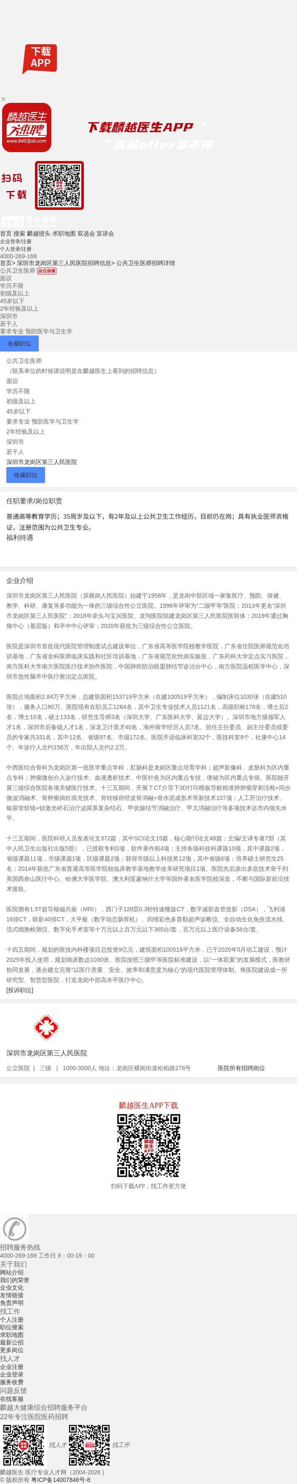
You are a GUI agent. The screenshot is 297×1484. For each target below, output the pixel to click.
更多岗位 (12, 1350)
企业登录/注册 (16, 241)
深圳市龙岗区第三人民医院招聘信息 (66, 263)
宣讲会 (105, 233)
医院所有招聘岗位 (241, 1068)
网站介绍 (12, 1272)
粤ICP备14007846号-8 (60, 1479)
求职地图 (64, 233)
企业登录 (12, 1374)
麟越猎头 (39, 233)
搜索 (19, 233)
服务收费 (12, 1382)
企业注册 (12, 1366)
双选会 (86, 233)
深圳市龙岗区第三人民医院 (41, 462)
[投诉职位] (19, 990)
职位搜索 (12, 1327)
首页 (6, 233)
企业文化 (12, 1287)
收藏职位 (19, 343)
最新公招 (12, 1342)
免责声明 (12, 1302)
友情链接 (12, 1295)
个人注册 (12, 1319)
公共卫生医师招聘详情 (145, 263)
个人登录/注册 (16, 249)
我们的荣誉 (14, 1280)
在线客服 (12, 1398)
